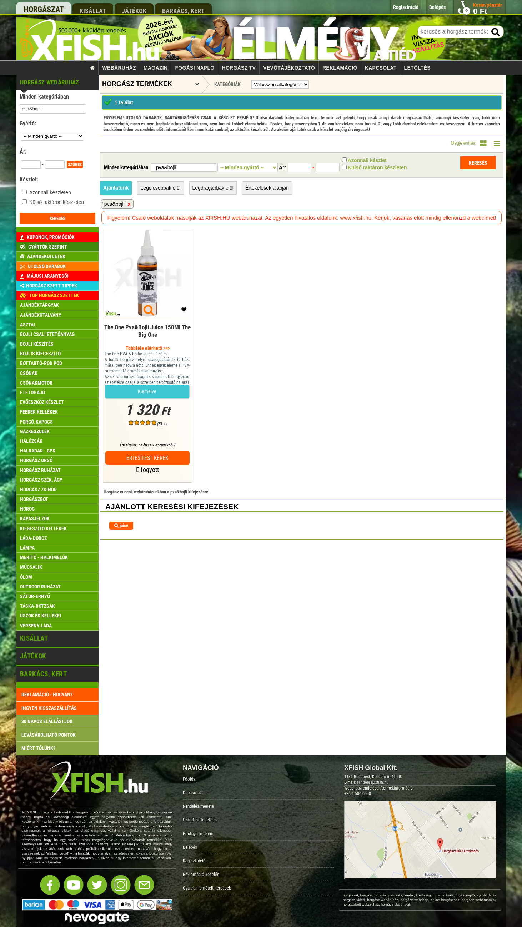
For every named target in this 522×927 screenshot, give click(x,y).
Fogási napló (194, 68)
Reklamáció (339, 68)
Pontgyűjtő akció (198, 833)
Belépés (190, 847)
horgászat (44, 9)
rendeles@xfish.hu (372, 782)
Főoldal (189, 779)
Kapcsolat (381, 68)
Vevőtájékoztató (289, 68)
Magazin (155, 68)
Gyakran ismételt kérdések (207, 888)
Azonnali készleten (50, 192)
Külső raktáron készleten (56, 202)
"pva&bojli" (114, 204)
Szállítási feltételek (200, 819)
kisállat (93, 10)
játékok (134, 10)
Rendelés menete (198, 806)
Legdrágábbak (213, 188)
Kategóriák (227, 84)
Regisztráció (194, 860)
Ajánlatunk (116, 188)
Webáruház (119, 68)
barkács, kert (183, 10)
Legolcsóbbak (160, 188)
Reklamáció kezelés (201, 874)
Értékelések (267, 188)
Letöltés (417, 68)
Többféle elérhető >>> (148, 348)
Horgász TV (239, 68)
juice (121, 525)
